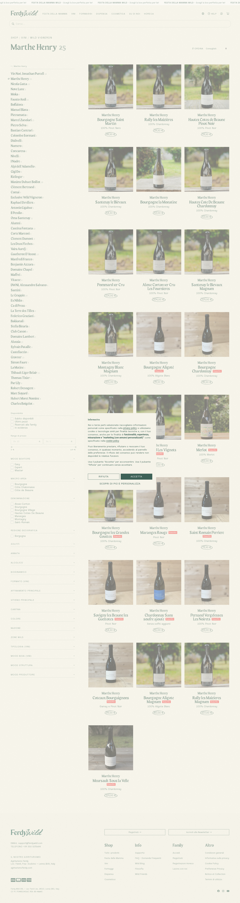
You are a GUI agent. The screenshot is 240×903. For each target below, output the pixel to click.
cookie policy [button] (112, 440)
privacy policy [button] (130, 428)
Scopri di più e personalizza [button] (120, 483)
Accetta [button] (136, 476)
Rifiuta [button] (103, 476)
